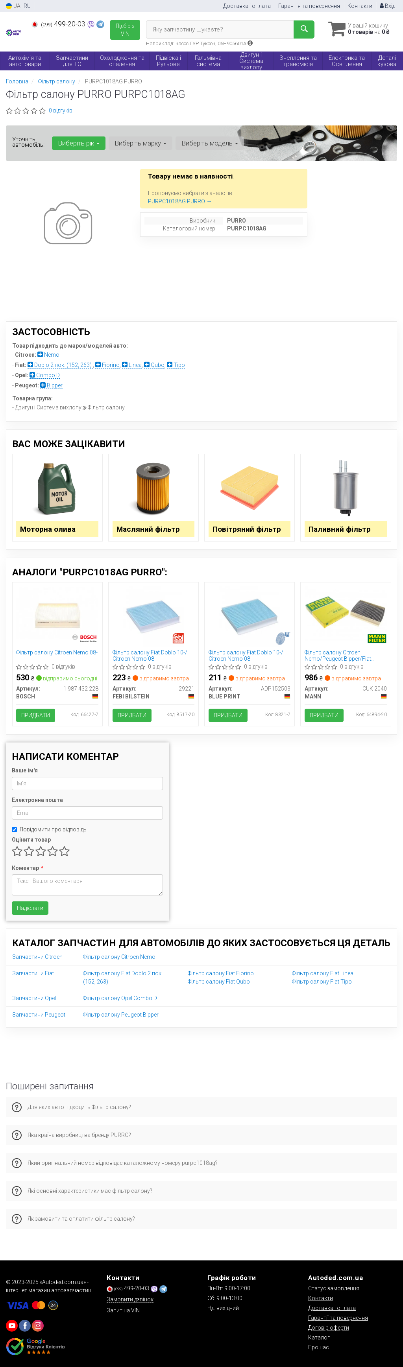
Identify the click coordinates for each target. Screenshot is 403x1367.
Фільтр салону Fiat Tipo (322, 981)
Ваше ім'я (25, 770)
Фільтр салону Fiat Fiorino (221, 973)
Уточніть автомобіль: (28, 142)
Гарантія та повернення (309, 6)
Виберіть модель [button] (209, 143)
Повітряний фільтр (247, 529)
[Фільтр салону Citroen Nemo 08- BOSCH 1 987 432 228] (57, 613)
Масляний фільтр (148, 529)
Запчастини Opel (34, 998)
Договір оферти (328, 1328)
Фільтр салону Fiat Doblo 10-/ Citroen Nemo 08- (150, 655)
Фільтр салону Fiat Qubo (219, 981)
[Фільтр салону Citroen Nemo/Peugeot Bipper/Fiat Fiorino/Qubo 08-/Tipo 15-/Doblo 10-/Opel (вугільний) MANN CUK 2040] (345, 613)
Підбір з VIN (125, 30)
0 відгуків (60, 110)
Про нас (318, 1347)
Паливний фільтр (340, 529)
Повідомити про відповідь (49, 829)
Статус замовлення (333, 1288)
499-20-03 (59, 24)
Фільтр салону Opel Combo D (120, 998)
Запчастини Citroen (37, 957)
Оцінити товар (31, 839)
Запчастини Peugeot (38, 1014)
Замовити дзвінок (130, 1299)
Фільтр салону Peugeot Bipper (121, 1014)
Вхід (387, 6)
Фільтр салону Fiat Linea (322, 973)
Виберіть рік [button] (79, 143)
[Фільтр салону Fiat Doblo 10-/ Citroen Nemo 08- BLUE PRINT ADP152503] (249, 616)
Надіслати (30, 908)
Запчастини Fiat (33, 973)
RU (27, 6)
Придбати (36, 715)
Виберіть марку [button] (140, 143)
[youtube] (12, 1326)
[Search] (304, 29)
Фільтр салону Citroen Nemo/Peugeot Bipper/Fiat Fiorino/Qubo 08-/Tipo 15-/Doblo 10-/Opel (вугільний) (344, 655)
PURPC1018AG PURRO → (180, 201)
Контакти (360, 6)
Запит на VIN (123, 1310)
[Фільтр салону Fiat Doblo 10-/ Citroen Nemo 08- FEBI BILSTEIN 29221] (153, 616)
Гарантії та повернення (338, 1318)
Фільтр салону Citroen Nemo (119, 957)
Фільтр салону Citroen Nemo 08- (57, 652)
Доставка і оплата (247, 6)
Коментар (27, 868)
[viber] (25, 1326)
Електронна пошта (37, 800)
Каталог (319, 1337)
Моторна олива (48, 529)
